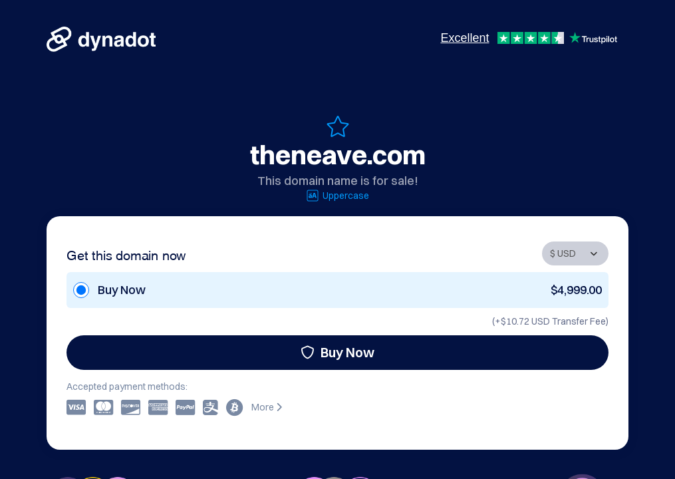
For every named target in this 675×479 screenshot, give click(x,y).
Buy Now (337, 352)
